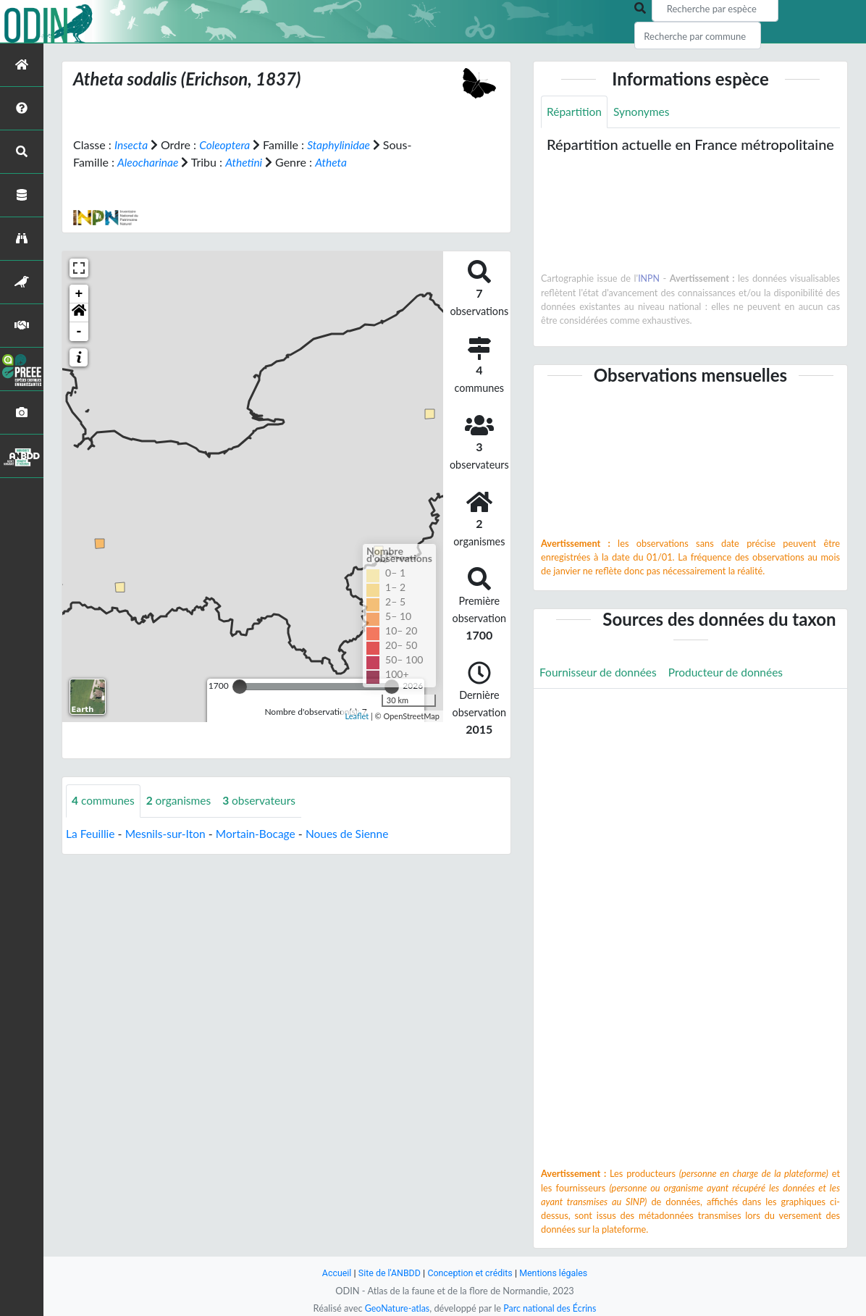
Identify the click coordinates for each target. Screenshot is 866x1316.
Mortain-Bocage (261, 833)
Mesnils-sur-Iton (168, 833)
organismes (181, 801)
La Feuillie (91, 833)
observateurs (264, 801)
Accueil (333, 1272)
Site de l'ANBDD (388, 1272)
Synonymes (644, 112)
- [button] (79, 331)
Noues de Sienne (355, 833)
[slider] (239, 686)
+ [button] (79, 294)
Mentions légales (556, 1272)
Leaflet (357, 715)
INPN (649, 279)
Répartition (575, 112)
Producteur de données (731, 673)
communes (104, 801)
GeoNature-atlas (395, 1308)
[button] (79, 312)
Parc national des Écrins (551, 1308)
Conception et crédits (470, 1272)
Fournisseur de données (599, 673)
